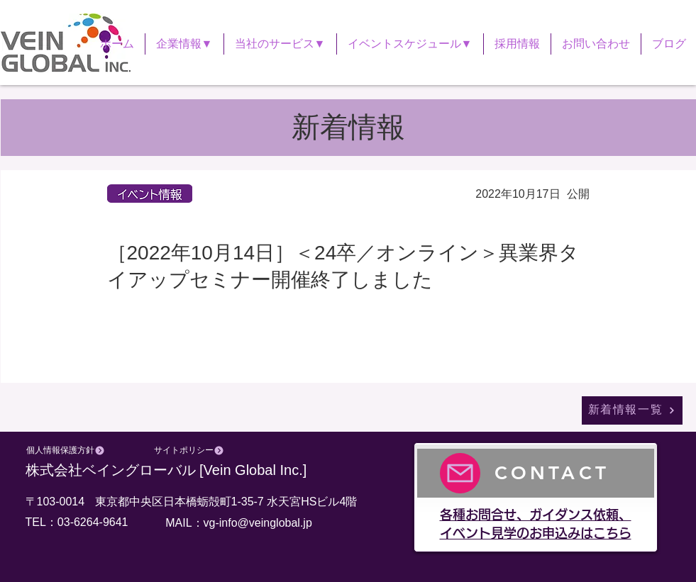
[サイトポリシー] (189, 451)
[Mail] (460, 473)
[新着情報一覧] (632, 410)
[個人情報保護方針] (66, 451)
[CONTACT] (535, 473)
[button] (184, 44)
